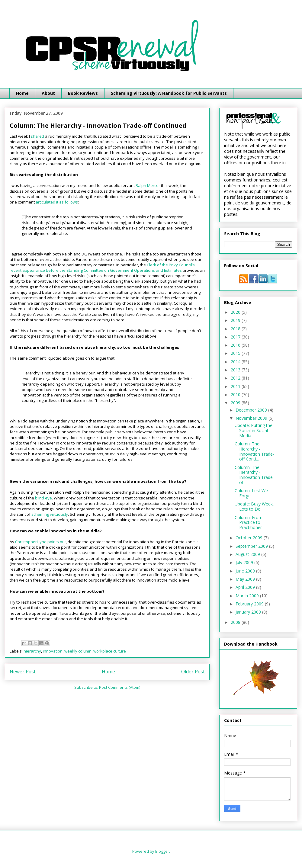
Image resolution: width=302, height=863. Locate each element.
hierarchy (32, 651)
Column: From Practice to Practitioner (248, 523)
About (48, 93)
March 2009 (248, 595)
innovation (53, 651)
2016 (236, 345)
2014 (236, 361)
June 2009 (246, 571)
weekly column (78, 651)
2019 (236, 320)
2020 (236, 312)
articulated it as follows (57, 202)
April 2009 (246, 587)
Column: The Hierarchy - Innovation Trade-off (254, 474)
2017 (236, 337)
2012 (236, 378)
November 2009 (252, 418)
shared (37, 136)
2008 (236, 622)
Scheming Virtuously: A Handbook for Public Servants (169, 93)
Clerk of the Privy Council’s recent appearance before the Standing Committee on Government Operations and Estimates (102, 267)
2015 (236, 353)
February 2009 (250, 604)
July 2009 (245, 562)
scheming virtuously (49, 514)
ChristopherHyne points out (40, 541)
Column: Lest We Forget (251, 493)
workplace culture (109, 651)
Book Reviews (83, 93)
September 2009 (252, 546)
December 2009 (252, 410)
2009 (236, 403)
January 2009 (249, 612)
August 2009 (248, 554)
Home (22, 93)
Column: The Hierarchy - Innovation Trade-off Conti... (254, 451)
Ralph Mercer (148, 185)
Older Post (193, 671)
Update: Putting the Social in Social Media (253, 430)
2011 (236, 386)
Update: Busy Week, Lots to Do (254, 506)
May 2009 (246, 579)
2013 (236, 370)
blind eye (43, 498)
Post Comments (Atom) (119, 687)
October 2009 (250, 538)
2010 (236, 394)
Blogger (162, 851)
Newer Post (23, 671)
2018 (236, 329)
